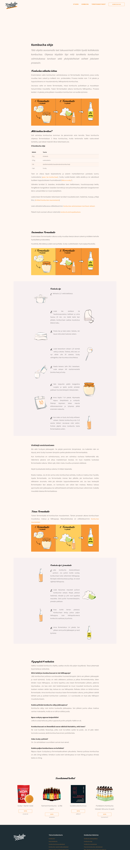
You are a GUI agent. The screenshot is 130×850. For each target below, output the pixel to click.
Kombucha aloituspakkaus (91, 842)
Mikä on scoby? (67, 180)
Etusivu (76, 4)
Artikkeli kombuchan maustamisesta (49, 200)
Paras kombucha (53, 844)
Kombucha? (52, 842)
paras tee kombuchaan (50, 177)
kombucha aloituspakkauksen (72, 215)
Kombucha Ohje (116, 4)
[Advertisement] (65, 22)
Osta (25, 814)
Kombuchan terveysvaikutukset (58, 847)
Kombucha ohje (88, 844)
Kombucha (85, 4)
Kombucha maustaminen (91, 847)
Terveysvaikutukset (99, 4)
